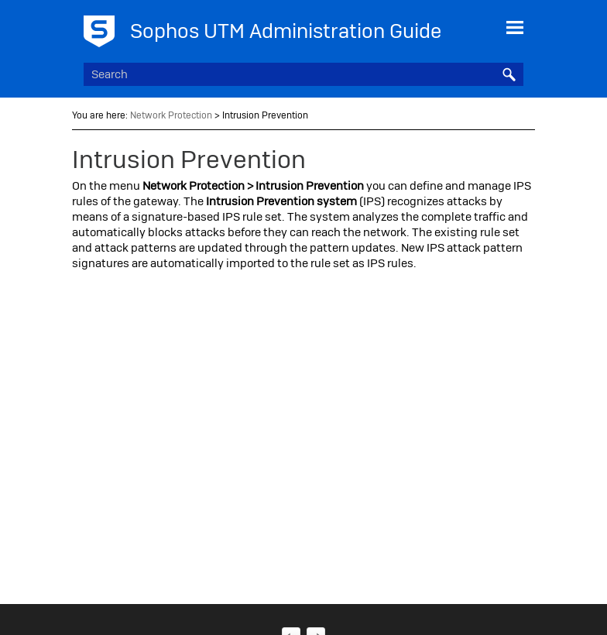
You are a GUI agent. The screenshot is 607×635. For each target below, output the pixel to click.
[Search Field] (303, 74)
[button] (509, 74)
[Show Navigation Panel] (514, 27)
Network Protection (171, 115)
